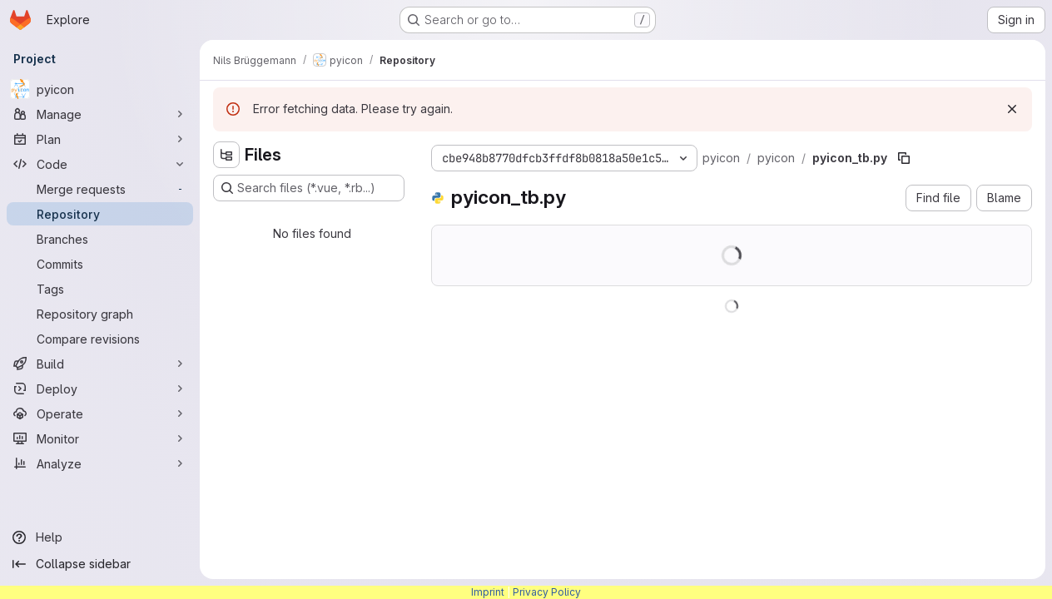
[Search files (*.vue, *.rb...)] (308, 188)
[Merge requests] (100, 188)
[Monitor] (100, 438)
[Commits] (100, 263)
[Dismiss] (1012, 109)
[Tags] (100, 288)
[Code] (100, 164)
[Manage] (100, 114)
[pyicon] (100, 89)
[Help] (100, 537)
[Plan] (100, 139)
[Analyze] (100, 463)
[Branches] (100, 238)
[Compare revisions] (100, 338)
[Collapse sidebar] (100, 564)
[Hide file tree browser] (226, 154)
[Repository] (100, 213)
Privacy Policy (547, 592)
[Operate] (100, 413)
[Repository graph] (100, 313)
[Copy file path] (904, 158)
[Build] (100, 363)
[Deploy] (100, 388)
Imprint (487, 592)
